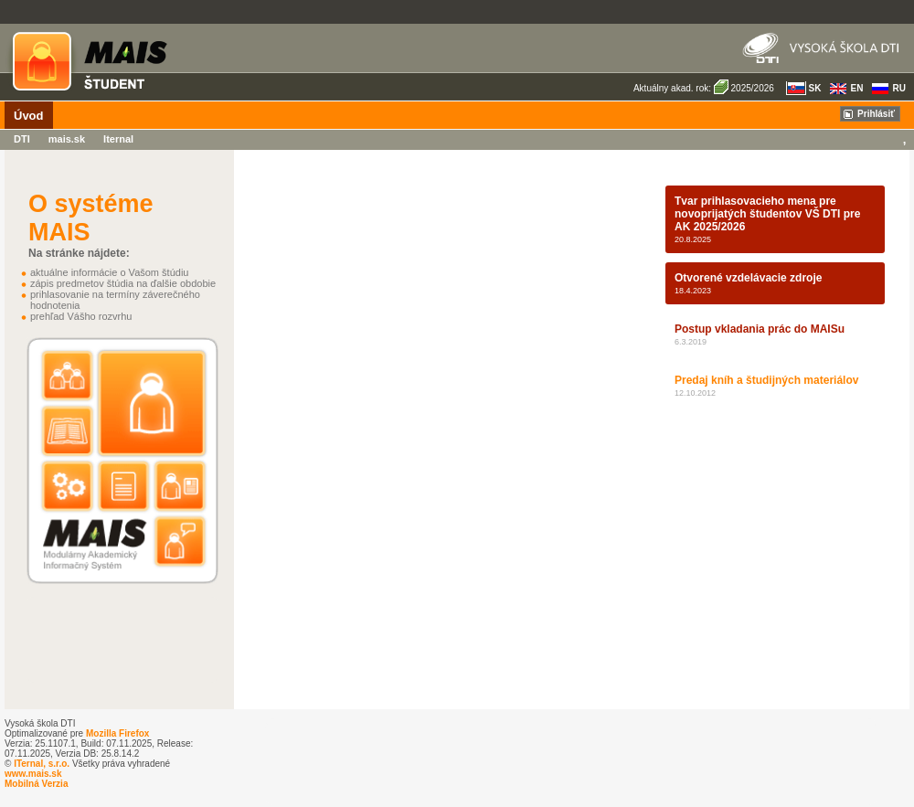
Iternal (118, 138)
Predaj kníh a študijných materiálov (766, 380)
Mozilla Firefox (117, 733)
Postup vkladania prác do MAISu (760, 329)
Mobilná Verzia (36, 784)
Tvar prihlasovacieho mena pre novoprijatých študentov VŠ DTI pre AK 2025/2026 (767, 214)
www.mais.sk (33, 774)
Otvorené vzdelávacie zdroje (748, 277)
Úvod (29, 115)
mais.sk (66, 138)
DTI (22, 138)
